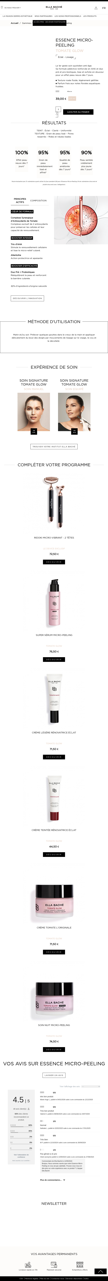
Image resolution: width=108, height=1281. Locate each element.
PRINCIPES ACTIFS (20, 200)
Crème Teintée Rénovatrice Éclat (54, 830)
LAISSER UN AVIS (54, 1075)
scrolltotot (101, 1271)
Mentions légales (31, 1278)
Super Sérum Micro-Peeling (54, 635)
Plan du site (44, 1278)
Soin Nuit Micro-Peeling (54, 1025)
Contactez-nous (57, 1278)
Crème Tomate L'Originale (54, 927)
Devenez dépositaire (74, 1278)
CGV (21, 1278)
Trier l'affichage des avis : (80, 1086)
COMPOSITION (38, 200)
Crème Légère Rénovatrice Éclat (54, 732)
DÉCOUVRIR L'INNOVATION (27, 298)
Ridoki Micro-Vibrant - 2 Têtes (54, 537)
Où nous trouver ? (11, 7)
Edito (86, 1278)
